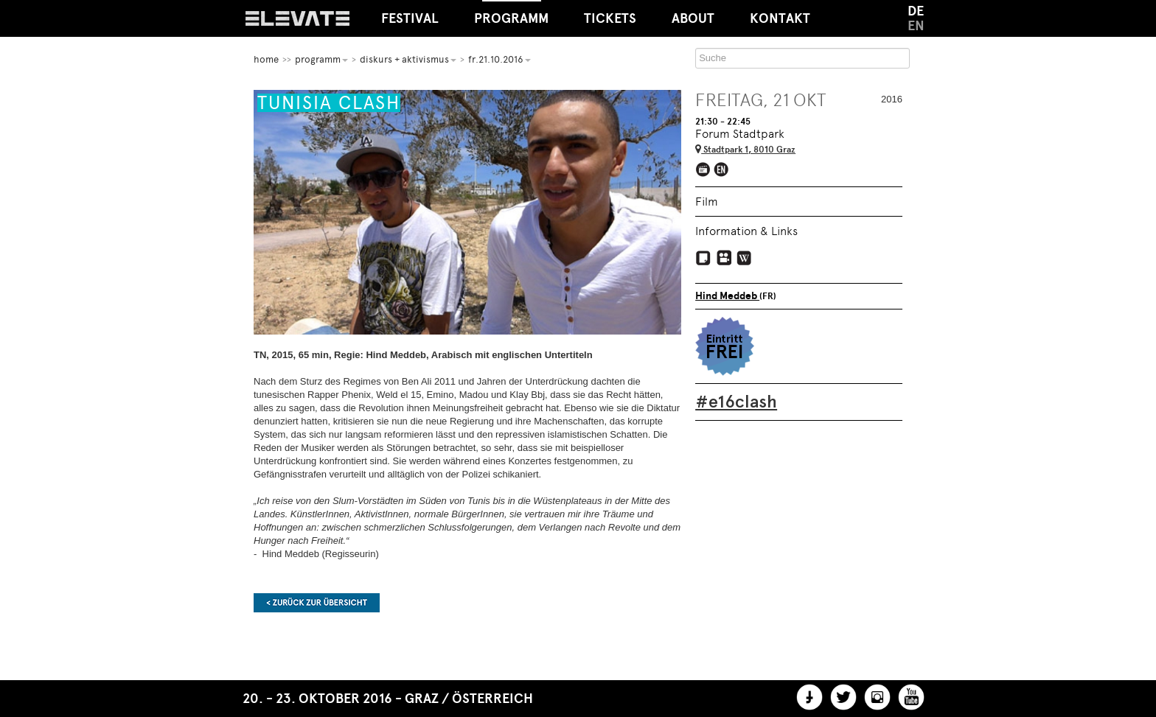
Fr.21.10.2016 (499, 59)
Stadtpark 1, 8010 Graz (745, 149)
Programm (511, 13)
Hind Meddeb (727, 296)
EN (916, 25)
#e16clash (736, 401)
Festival (410, 18)
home (266, 59)
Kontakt (780, 18)
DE (916, 11)
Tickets (610, 18)
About (693, 18)
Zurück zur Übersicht (317, 602)
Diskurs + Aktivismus (408, 59)
